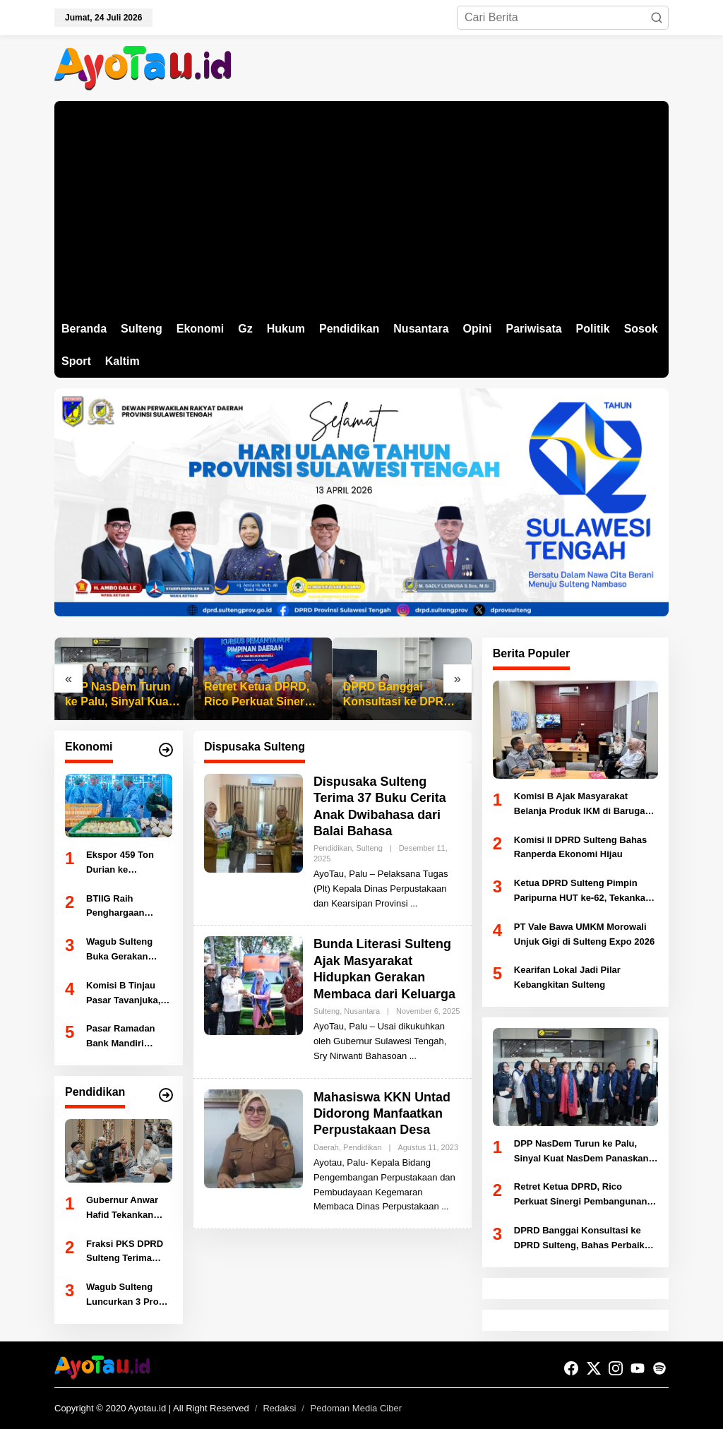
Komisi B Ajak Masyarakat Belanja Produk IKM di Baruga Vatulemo (579, 805)
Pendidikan (332, 848)
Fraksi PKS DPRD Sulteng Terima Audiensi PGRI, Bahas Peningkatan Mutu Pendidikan (128, 1252)
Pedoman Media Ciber (356, 1408)
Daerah (326, 1147)
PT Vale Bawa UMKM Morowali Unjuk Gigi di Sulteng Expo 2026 (584, 934)
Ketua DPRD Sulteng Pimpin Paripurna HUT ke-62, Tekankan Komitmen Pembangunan (582, 892)
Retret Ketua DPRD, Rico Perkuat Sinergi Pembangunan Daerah (259, 695)
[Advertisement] (361, 207)
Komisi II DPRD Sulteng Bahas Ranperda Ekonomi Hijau (580, 847)
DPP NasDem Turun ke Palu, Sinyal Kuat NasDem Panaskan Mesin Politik (118, 695)
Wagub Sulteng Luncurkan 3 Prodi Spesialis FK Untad (127, 1295)
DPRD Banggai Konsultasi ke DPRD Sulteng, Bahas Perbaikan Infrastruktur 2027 (397, 695)
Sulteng (369, 848)
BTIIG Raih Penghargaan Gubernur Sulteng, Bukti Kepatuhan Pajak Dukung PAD (127, 907)
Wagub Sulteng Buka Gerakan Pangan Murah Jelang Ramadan (122, 950)
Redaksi (279, 1408)
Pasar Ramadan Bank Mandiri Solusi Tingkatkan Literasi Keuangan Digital (126, 1037)
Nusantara (362, 1011)
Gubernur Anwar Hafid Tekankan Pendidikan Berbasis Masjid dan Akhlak (122, 1209)
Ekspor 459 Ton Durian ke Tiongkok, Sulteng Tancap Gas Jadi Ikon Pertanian (125, 863)
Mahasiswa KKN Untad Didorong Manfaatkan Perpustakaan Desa (382, 1113)
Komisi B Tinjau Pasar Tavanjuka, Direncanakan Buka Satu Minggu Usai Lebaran (129, 994)
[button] (657, 18)
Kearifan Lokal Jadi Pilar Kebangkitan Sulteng (567, 977)
